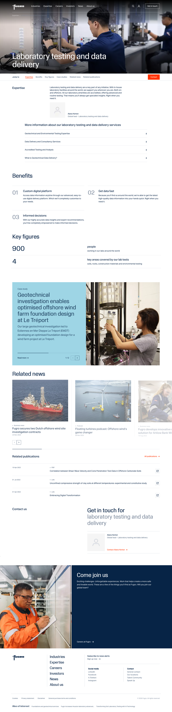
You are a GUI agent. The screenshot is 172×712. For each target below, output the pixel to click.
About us (91, 6)
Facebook (92, 675)
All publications (152, 456)
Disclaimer (41, 698)
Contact (153, 77)
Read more (23, 358)
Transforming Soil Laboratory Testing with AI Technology (115, 706)
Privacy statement (27, 698)
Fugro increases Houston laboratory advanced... (77, 706)
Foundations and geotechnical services (45, 706)
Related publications (91, 77)
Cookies (15, 698)
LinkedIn (91, 672)
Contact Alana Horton (117, 549)
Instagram (92, 680)
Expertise (48, 6)
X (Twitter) (92, 678)
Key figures (49, 77)
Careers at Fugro (85, 642)
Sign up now (94, 659)
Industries (35, 6)
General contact (133, 672)
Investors (70, 6)
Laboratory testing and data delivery (34, 15)
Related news (75, 77)
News (80, 6)
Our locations (132, 675)
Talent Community (134, 678)
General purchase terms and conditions (62, 698)
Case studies (62, 77)
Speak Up (131, 680)
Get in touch (152, 6)
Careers (59, 6)
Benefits (39, 77)
